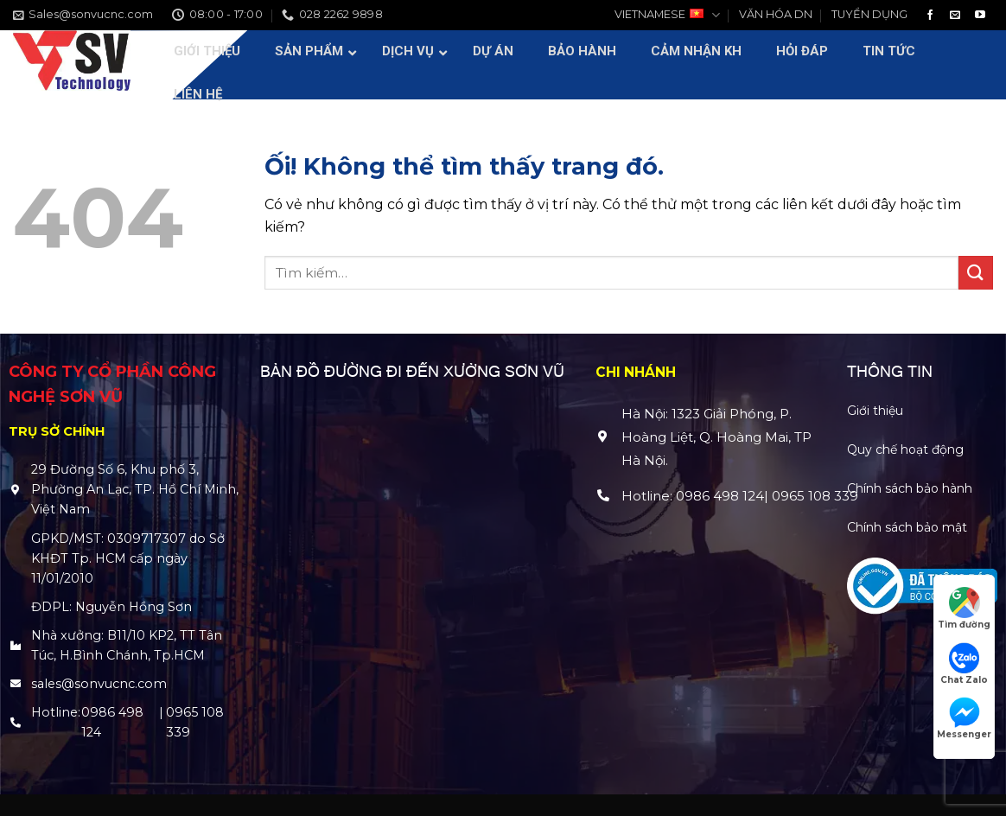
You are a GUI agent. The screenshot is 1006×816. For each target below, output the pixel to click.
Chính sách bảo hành (909, 488)
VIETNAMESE (666, 15)
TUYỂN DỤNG (869, 14)
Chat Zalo (964, 663)
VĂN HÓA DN (775, 14)
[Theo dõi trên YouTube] (980, 16)
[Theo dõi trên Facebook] (929, 16)
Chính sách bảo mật (907, 527)
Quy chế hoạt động (905, 449)
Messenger (964, 718)
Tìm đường (964, 608)
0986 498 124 (112, 722)
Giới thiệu (875, 410)
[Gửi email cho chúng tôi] (955, 16)
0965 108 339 (195, 722)
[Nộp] (975, 273)
